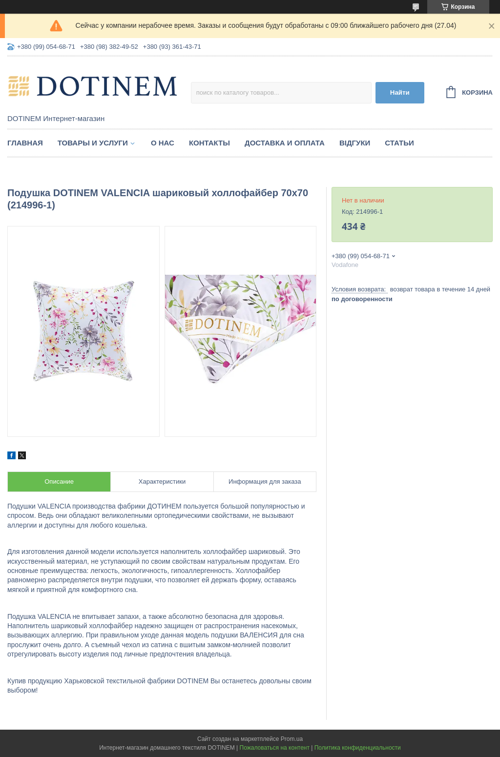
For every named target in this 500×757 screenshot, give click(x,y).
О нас (162, 142)
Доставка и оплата (285, 142)
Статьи (399, 142)
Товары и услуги (93, 142)
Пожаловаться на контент (275, 747)
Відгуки (354, 142)
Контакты (209, 142)
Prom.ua (292, 739)
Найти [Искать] (400, 92)
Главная (25, 142)
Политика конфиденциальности (357, 747)
